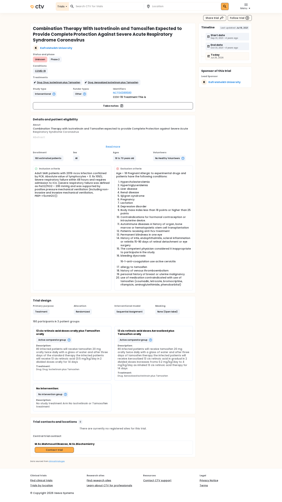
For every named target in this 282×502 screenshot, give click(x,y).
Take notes (113, 106)
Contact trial (54, 450)
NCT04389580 (122, 92)
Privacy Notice (209, 480)
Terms (204, 485)
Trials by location (41, 485)
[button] (40, 71)
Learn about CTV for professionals (109, 485)
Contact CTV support (157, 480)
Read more (113, 146)
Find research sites (99, 480)
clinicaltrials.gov (57, 461)
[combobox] (108, 6)
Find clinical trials (41, 480)
